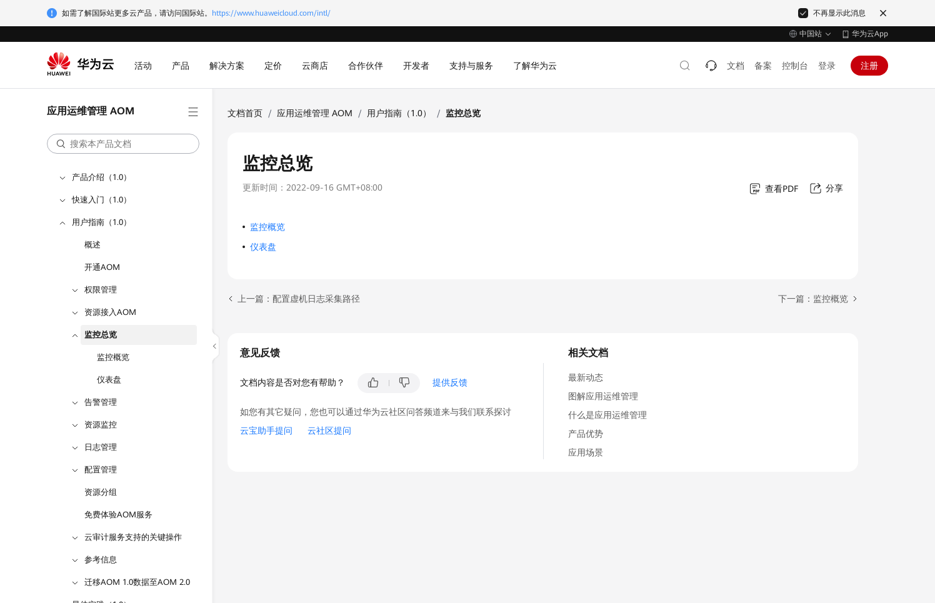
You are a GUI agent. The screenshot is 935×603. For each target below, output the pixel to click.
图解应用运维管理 (603, 396)
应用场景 (585, 452)
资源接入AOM (110, 312)
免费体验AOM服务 (118, 514)
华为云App (870, 33)
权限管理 (100, 289)
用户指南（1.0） (101, 222)
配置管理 (100, 469)
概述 (92, 244)
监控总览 (100, 334)
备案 (763, 66)
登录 (827, 66)
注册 (869, 66)
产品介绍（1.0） (101, 177)
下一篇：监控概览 (813, 299)
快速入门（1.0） (101, 199)
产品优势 (585, 434)
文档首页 (245, 113)
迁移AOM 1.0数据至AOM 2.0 (137, 582)
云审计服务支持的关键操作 (133, 537)
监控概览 (113, 357)
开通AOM (102, 267)
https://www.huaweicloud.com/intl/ (271, 13)
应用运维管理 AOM (314, 113)
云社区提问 (329, 431)
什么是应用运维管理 (607, 415)
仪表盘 (109, 379)
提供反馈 (450, 382)
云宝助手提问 (266, 431)
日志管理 (100, 447)
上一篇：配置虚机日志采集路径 (299, 299)
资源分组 (100, 492)
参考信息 (100, 559)
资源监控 (100, 424)
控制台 (795, 66)
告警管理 (100, 402)
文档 (735, 66)
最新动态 (585, 377)
